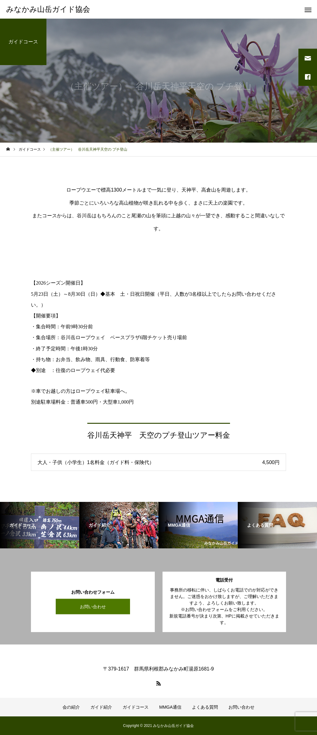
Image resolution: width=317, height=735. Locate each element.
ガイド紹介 (101, 707)
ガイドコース (136, 707)
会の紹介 (71, 707)
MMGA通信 (170, 707)
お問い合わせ (93, 606)
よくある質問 (205, 707)
